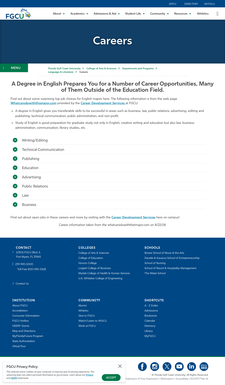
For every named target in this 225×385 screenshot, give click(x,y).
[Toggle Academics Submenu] (79, 13)
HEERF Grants (20, 326)
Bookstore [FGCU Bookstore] (150, 316)
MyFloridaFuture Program (27, 336)
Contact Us (22, 284)
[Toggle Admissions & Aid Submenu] (107, 13)
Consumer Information (26, 316)
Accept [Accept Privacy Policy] (111, 378)
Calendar (149, 321)
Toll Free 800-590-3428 (31, 269)
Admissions (151, 311)
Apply (172, 4)
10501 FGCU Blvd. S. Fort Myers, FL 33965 (28, 254)
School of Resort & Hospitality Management (170, 268)
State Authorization (23, 341)
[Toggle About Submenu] (59, 13)
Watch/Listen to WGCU (92, 321)
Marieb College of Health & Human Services (104, 273)
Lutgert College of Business (94, 268)
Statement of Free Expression (141, 379)
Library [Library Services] (148, 331)
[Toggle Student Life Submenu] (135, 13)
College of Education (90, 258)
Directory (191, 4)
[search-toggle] (217, 13)
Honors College (87, 263)
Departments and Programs (138, 68)
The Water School (155, 273)
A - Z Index (151, 305)
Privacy (89, 375)
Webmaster (166, 379)
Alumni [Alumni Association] (82, 305)
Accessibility (181, 379)
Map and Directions (24, 331)
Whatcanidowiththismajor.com (33, 103)
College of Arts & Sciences (101, 68)
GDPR (14, 378)
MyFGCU (209, 4)
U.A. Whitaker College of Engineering (100, 278)
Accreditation (20, 311)
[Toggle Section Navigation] (14, 67)
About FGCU (20, 305)
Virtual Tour (19, 346)
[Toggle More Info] (15, 140)
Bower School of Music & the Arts (164, 253)
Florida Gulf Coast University (64, 68)
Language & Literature (60, 72)
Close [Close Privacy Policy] (120, 366)
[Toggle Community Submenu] (159, 13)
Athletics (202, 13)
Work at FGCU (87, 326)
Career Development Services (103, 103)
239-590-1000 (24, 264)
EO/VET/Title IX (199, 379)
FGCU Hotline (20, 321)
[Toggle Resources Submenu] (183, 13)
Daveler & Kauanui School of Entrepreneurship (172, 258)
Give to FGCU (86, 316)
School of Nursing (155, 263)
